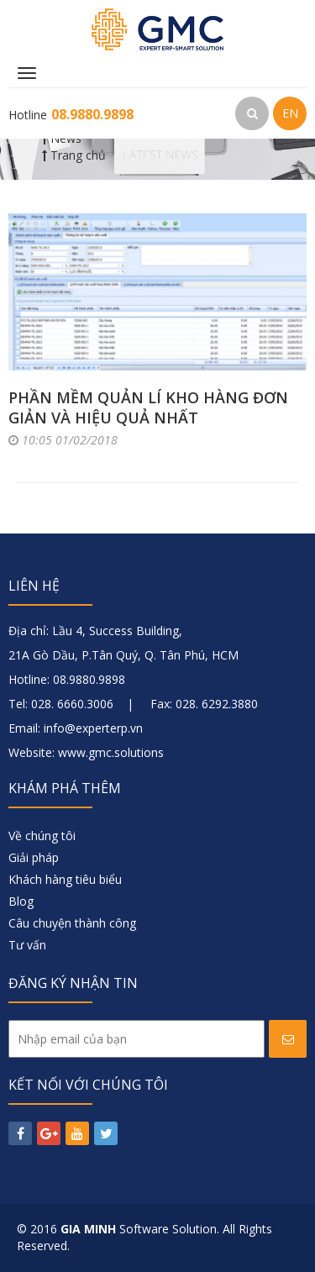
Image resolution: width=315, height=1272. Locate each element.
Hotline (71, 115)
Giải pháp (33, 857)
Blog (21, 901)
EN (290, 113)
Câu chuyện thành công (72, 923)
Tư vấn (27, 945)
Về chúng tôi (42, 836)
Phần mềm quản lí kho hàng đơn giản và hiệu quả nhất (148, 407)
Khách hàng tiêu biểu (65, 879)
